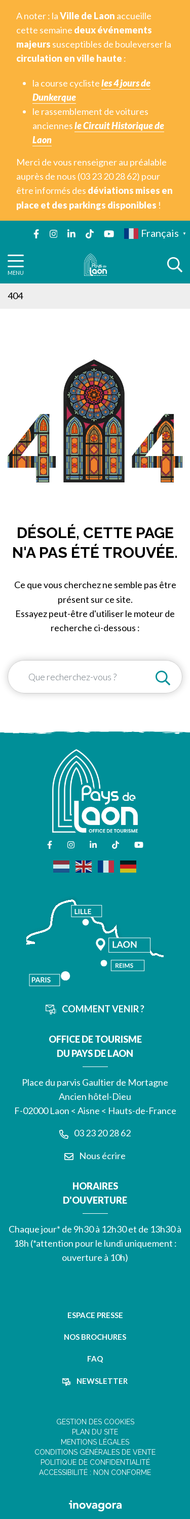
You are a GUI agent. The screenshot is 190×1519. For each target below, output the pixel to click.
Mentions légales (95, 1442)
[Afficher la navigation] (16, 264)
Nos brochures (95, 1336)
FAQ (95, 1358)
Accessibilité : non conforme (95, 1472)
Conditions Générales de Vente (95, 1452)
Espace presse (95, 1315)
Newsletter (94, 1380)
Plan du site (95, 1432)
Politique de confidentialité (95, 1462)
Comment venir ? (95, 1008)
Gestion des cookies (95, 1422)
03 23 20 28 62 (95, 1132)
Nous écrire (95, 1155)
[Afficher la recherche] (174, 264)
